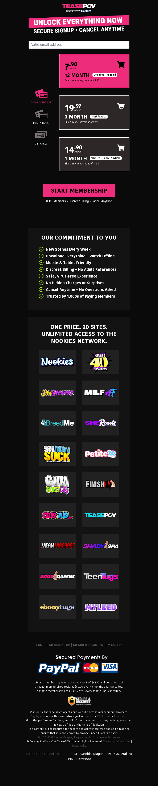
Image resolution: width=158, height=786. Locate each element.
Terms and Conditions (116, 741)
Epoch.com (120, 716)
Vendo (89, 716)
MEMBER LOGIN (85, 645)
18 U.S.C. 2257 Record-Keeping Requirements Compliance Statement (79, 737)
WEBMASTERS (111, 645)
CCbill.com (103, 716)
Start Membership (79, 190)
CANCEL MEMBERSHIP (53, 645)
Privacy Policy (79, 746)
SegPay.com (38, 716)
